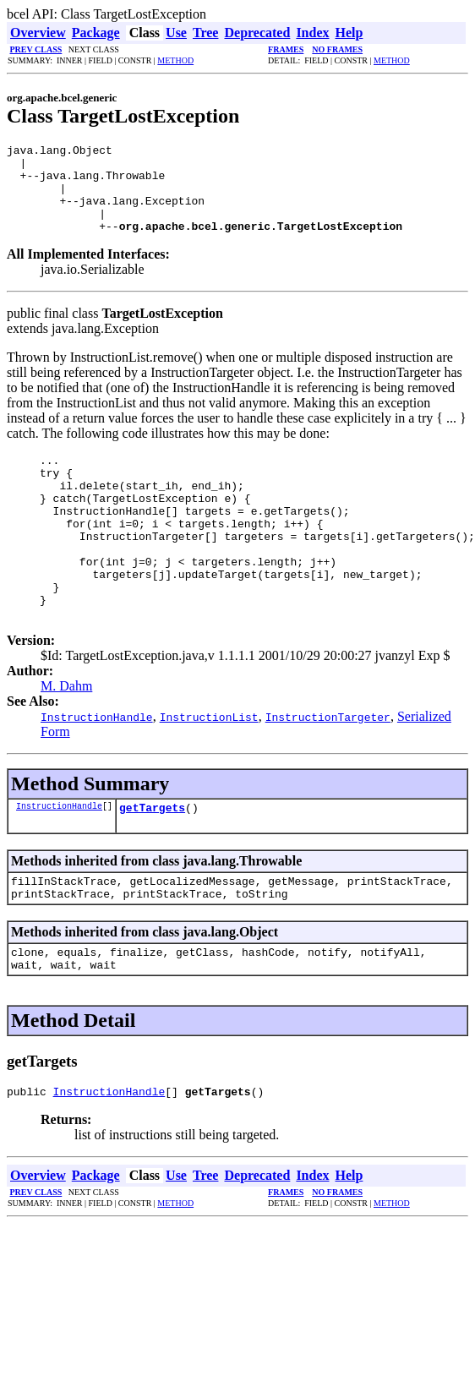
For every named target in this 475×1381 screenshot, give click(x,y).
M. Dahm (66, 736)
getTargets (152, 860)
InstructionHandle (59, 859)
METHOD (175, 60)
